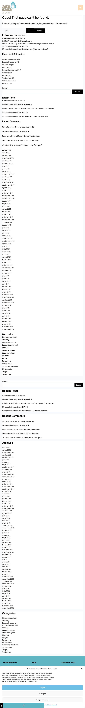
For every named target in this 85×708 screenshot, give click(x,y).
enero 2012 (6, 262)
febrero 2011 (6, 289)
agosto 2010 (6, 305)
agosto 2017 (6, 188)
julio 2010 (5, 308)
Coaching (5, 73)
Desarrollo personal (9, 62)
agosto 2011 (6, 273)
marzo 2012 (6, 257)
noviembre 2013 (8, 220)
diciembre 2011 (7, 265)
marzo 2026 (6, 156)
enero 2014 (6, 214)
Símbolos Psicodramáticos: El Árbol (15, 46)
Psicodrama (6, 65)
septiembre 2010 (8, 303)
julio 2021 (5, 166)
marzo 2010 (6, 319)
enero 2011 (6, 292)
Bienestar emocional (9, 59)
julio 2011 (5, 276)
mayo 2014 (6, 204)
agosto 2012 (6, 244)
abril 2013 (5, 233)
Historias (5, 67)
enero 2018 (6, 180)
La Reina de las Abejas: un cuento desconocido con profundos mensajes (28, 44)
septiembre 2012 (8, 241)
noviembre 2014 (8, 196)
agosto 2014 (6, 201)
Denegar (42, 694)
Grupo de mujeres (8, 350)
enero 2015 (6, 190)
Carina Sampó (7, 127)
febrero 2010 (6, 321)
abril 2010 (5, 316)
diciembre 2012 (7, 238)
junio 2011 (6, 279)
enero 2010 (6, 324)
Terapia (5, 372)
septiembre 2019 (8, 174)
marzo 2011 (6, 287)
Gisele (4, 132)
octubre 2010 (7, 300)
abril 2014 (5, 206)
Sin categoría (7, 369)
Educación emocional (10, 70)
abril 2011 (5, 284)
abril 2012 (5, 254)
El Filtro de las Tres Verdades (28, 141)
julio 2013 (5, 228)
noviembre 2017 (8, 182)
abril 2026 (5, 153)
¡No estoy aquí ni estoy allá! (24, 127)
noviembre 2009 (8, 329)
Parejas (5, 75)
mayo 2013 (6, 230)
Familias (5, 83)
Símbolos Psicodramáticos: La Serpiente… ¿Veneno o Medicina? (25, 49)
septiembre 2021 (8, 164)
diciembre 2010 (7, 295)
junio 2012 (6, 249)
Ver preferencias (42, 700)
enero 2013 (6, 236)
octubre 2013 (7, 222)
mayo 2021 (6, 172)
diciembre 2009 (7, 327)
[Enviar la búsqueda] (30, 30)
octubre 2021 (7, 161)
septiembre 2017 (8, 185)
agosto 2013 (6, 225)
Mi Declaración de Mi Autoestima (28, 136)
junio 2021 (6, 169)
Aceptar (42, 688)
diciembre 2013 (7, 217)
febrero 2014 (6, 212)
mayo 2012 (6, 252)
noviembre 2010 (8, 297)
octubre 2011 (7, 271)
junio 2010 (6, 311)
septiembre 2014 (8, 198)
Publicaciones (7, 81)
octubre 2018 (7, 177)
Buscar (4, 88)
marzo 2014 (6, 209)
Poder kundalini (7, 136)
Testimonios (6, 78)
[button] (82, 669)
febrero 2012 (6, 260)
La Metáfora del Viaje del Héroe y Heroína (17, 41)
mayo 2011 (6, 281)
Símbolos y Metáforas (10, 366)
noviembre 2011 (8, 268)
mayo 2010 (6, 313)
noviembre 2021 (8, 158)
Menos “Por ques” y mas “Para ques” (29, 145)
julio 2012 (5, 246)
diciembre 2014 (7, 193)
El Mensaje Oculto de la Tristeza (13, 38)
